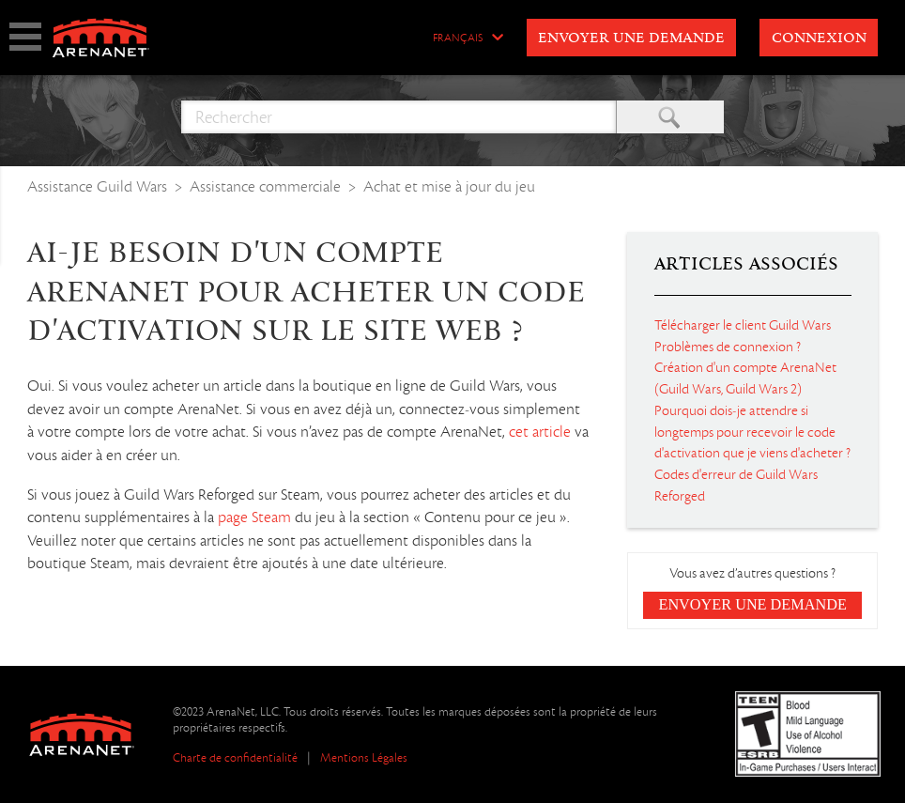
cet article (542, 432)
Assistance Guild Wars (97, 186)
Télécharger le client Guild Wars (742, 325)
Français (458, 38)
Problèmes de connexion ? (727, 346)
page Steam (256, 517)
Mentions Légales (363, 757)
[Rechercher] (398, 116)
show (25, 37)
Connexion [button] (819, 38)
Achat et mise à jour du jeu (449, 186)
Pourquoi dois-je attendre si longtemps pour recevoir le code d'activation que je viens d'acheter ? (752, 432)
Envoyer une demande (631, 38)
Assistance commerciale (265, 186)
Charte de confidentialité (235, 757)
